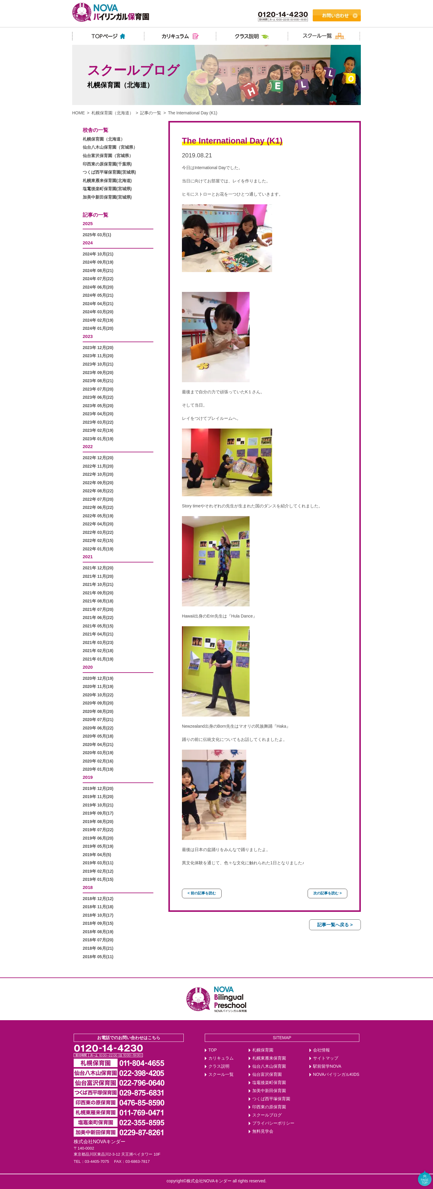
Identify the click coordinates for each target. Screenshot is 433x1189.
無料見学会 (262, 1131)
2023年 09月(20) (98, 372)
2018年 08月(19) (98, 932)
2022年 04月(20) (98, 524)
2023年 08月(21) (98, 381)
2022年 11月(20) (98, 466)
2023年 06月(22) (98, 397)
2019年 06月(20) (98, 838)
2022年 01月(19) (98, 549)
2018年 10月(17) (98, 915)
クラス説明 (218, 1066)
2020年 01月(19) (98, 769)
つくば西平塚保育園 (271, 1099)
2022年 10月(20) (98, 474)
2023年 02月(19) (98, 430)
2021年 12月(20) (98, 568)
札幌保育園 (262, 1050)
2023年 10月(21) (98, 364)
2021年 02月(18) (98, 651)
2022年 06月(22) (98, 507)
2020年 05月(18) (98, 736)
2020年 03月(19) (98, 753)
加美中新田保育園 (269, 1090)
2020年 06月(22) (98, 728)
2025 (88, 223)
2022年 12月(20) (98, 458)
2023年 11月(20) (98, 356)
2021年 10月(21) (98, 584)
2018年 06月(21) (98, 948)
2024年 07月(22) (98, 279)
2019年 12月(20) (98, 788)
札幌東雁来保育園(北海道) (107, 180)
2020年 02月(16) (98, 761)
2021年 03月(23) (98, 642)
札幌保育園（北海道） (112, 112)
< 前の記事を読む (202, 893)
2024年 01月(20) (98, 328)
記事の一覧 (150, 112)
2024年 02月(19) (98, 320)
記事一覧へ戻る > (335, 924)
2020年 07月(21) (98, 719)
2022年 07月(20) (98, 499)
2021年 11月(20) (98, 576)
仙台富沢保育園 (267, 1074)
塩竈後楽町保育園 (269, 1082)
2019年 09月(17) (98, 813)
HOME (78, 112)
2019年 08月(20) (98, 821)
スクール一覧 (221, 1074)
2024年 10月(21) (98, 254)
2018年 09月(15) (98, 923)
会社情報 (321, 1050)
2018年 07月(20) (98, 940)
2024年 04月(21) (98, 304)
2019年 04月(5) (97, 855)
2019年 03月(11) (98, 863)
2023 (88, 336)
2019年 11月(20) (98, 796)
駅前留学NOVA (327, 1066)
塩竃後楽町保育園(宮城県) (107, 189)
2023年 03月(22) (98, 422)
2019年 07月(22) (98, 830)
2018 (88, 887)
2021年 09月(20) (98, 593)
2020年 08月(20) (98, 711)
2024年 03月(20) (98, 312)
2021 (88, 556)
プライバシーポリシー (273, 1123)
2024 (88, 242)
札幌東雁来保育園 (269, 1058)
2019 (88, 777)
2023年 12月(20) (98, 347)
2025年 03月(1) (97, 235)
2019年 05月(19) (98, 846)
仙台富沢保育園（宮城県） (108, 155)
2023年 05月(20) (98, 406)
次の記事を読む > (327, 893)
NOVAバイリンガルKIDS (336, 1074)
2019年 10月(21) (98, 805)
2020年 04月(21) (98, 744)
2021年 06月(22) (98, 617)
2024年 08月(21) (98, 270)
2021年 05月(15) (98, 626)
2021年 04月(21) (98, 634)
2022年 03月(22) (98, 532)
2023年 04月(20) (98, 414)
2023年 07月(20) (98, 389)
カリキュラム (221, 1058)
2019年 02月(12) (98, 871)
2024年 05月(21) (98, 295)
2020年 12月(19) (98, 678)
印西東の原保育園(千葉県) (107, 164)
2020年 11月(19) (98, 686)
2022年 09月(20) (98, 483)
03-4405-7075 (97, 1161)
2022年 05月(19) (98, 516)
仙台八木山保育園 (269, 1066)
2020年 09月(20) (98, 703)
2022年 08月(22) (98, 491)
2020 (88, 667)
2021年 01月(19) (98, 659)
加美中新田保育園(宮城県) (107, 197)
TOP (212, 1050)
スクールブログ (267, 1115)
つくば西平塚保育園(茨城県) (109, 172)
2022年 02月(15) (98, 540)
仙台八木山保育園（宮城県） (110, 147)
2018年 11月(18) (98, 907)
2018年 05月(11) (98, 957)
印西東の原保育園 (269, 1107)
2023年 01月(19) (98, 439)
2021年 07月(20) (98, 609)
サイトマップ (325, 1058)
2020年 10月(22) (98, 695)
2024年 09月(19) (98, 262)
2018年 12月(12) (98, 898)
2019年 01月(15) (98, 879)
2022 (88, 446)
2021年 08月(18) (98, 601)
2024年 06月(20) (98, 287)
